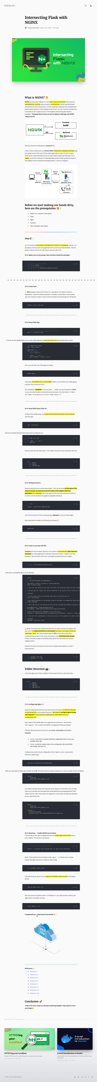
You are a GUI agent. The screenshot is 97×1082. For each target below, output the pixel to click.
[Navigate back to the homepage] (12, 5)
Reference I (33, 969)
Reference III (34, 976)
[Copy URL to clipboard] (85, 6)
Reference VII (34, 988)
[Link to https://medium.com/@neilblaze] (92, 1075)
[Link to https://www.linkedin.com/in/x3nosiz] (82, 1075)
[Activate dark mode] (91, 6)
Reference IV (34, 979)
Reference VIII (34, 991)
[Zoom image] (51, 131)
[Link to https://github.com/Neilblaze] (78, 1075)
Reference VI (34, 985)
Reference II (34, 972)
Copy (75, 264)
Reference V (34, 982)
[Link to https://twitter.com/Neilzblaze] (74, 1075)
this (60, 394)
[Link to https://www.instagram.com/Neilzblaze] (85, 1075)
